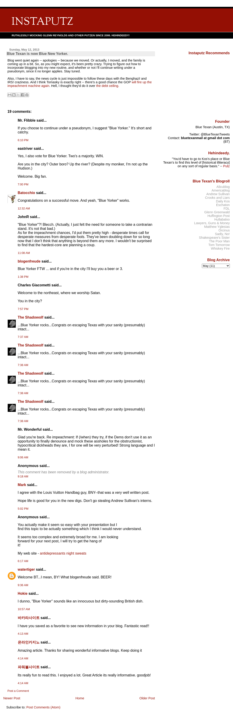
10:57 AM (24, 609)
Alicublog (223, 187)
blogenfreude (29, 261)
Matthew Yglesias (217, 227)
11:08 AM (24, 253)
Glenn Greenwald (217, 212)
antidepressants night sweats (63, 553)
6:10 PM (23, 140)
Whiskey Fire (220, 248)
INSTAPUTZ (42, 22)
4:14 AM (23, 658)
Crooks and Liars (217, 197)
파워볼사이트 (29, 667)
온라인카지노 (29, 642)
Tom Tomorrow (219, 245)
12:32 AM (24, 208)
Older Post (147, 698)
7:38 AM (23, 365)
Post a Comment (18, 691)
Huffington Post (219, 216)
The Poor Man (219, 241)
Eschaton (223, 205)
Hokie (23, 593)
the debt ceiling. (107, 86)
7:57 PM (23, 309)
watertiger (26, 569)
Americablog (221, 190)
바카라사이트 (29, 618)
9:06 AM (23, 457)
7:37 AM (23, 337)
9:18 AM (23, 476)
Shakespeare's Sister (214, 237)
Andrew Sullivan (218, 194)
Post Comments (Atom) (43, 707)
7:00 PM (23, 184)
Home (80, 698)
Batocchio (26, 193)
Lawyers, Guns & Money (212, 223)
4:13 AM (23, 633)
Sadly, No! (222, 234)
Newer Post (11, 698)
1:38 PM (23, 276)
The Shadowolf (30, 317)
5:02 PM (23, 508)
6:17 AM (23, 561)
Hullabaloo (222, 219)
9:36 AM (23, 585)
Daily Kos (223, 201)
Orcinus (224, 230)
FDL (226, 208)
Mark (22, 485)
